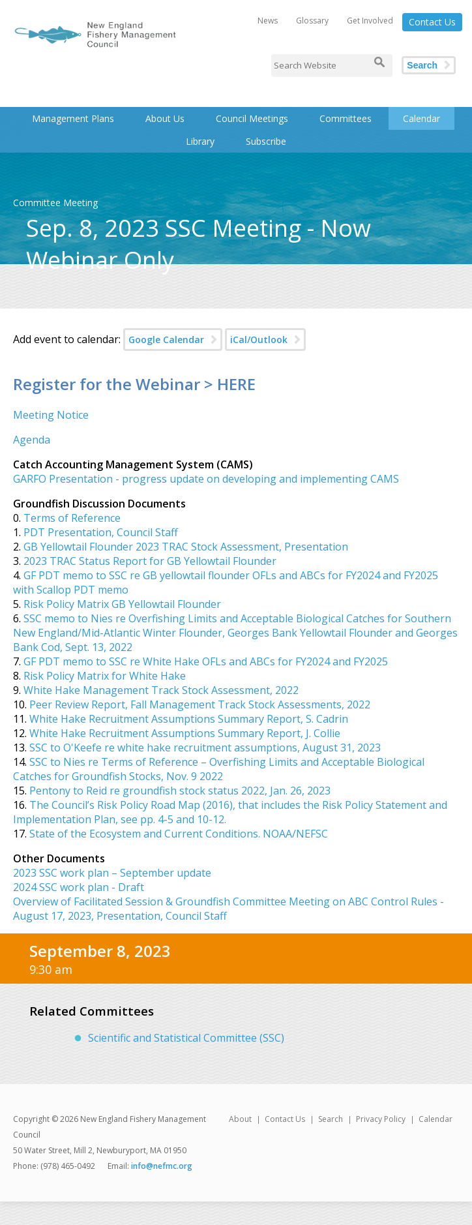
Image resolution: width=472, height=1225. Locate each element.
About (240, 1119)
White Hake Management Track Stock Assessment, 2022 (161, 690)
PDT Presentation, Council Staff (100, 532)
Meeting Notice (51, 415)
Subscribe (266, 141)
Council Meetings (252, 118)
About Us (164, 118)
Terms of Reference (72, 518)
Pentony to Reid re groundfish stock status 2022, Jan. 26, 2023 (180, 790)
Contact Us (432, 22)
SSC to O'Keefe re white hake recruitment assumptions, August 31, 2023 (205, 747)
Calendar (421, 118)
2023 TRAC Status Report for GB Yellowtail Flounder (149, 561)
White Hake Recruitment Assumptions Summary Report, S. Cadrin (188, 719)
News (268, 20)
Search (422, 65)
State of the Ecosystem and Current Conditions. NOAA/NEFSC (177, 833)
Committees (345, 118)
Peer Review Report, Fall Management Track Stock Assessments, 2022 (199, 704)
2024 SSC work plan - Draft (78, 887)
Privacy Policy (381, 1119)
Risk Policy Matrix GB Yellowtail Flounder (122, 604)
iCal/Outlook (259, 339)
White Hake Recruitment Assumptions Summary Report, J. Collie (184, 733)
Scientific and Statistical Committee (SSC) (186, 1038)
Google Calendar (166, 339)
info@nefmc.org (161, 1166)
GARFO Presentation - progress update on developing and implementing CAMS (206, 479)
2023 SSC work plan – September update (112, 873)
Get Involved (370, 20)
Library (200, 141)
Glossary (312, 20)
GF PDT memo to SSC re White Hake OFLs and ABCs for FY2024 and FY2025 (205, 661)
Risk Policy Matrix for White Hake (104, 676)
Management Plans (73, 118)
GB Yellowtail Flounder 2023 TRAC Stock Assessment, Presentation (185, 546)
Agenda (31, 439)
